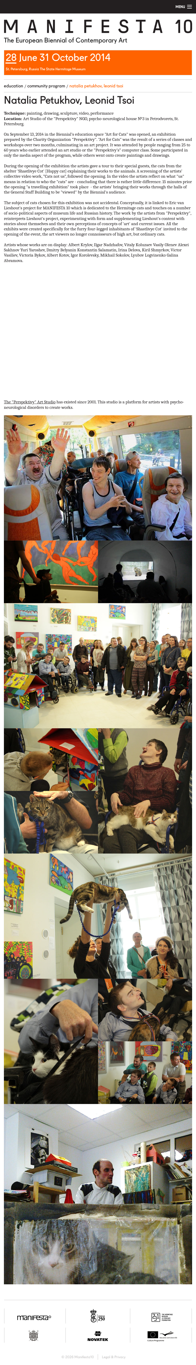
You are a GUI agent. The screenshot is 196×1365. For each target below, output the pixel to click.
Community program (46, 85)
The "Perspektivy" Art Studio (30, 401)
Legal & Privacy (114, 1357)
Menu (180, 7)
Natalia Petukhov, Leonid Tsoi (96, 85)
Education (13, 85)
